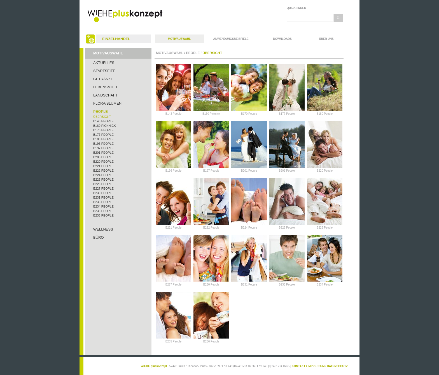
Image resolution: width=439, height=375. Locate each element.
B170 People (103, 130)
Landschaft (105, 95)
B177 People (103, 134)
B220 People (103, 161)
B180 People (103, 139)
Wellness (103, 229)
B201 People (103, 152)
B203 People (103, 157)
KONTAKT (298, 366)
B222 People (103, 170)
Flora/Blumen (107, 103)
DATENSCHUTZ (337, 366)
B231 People (103, 197)
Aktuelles (103, 63)
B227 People (103, 188)
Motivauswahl (179, 38)
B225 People (103, 179)
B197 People (103, 148)
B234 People (103, 206)
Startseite (104, 71)
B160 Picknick (104, 125)
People (100, 111)
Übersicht (102, 116)
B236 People (103, 215)
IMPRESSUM (316, 366)
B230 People (103, 193)
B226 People (103, 184)
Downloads (282, 38)
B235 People (103, 211)
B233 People (103, 202)
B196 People (103, 143)
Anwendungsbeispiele (230, 38)
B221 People (103, 166)
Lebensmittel (107, 87)
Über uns (326, 38)
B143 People (103, 121)
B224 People (103, 175)
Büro (98, 237)
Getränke (103, 79)
